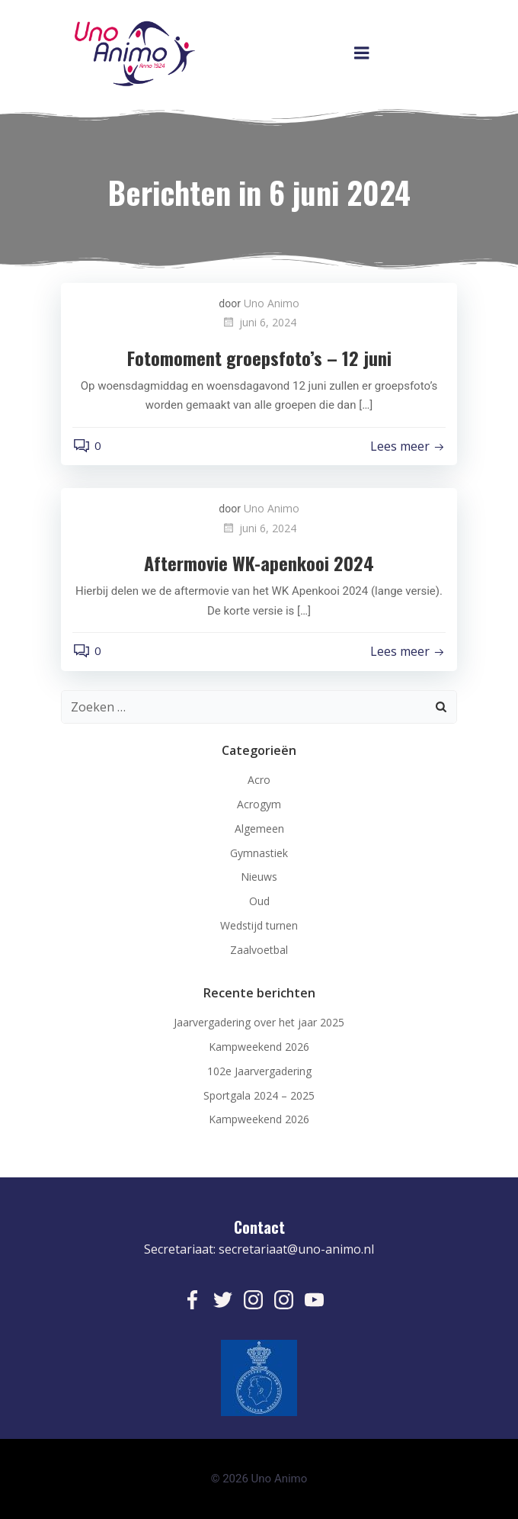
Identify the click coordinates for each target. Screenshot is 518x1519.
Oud (259, 901)
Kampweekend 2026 (259, 1046)
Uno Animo (271, 303)
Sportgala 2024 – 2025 (259, 1095)
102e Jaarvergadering (259, 1071)
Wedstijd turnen (259, 925)
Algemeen (259, 828)
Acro (259, 779)
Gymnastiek (259, 853)
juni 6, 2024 (259, 322)
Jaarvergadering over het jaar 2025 (259, 1022)
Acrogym (259, 804)
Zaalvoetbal (259, 950)
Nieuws (259, 876)
